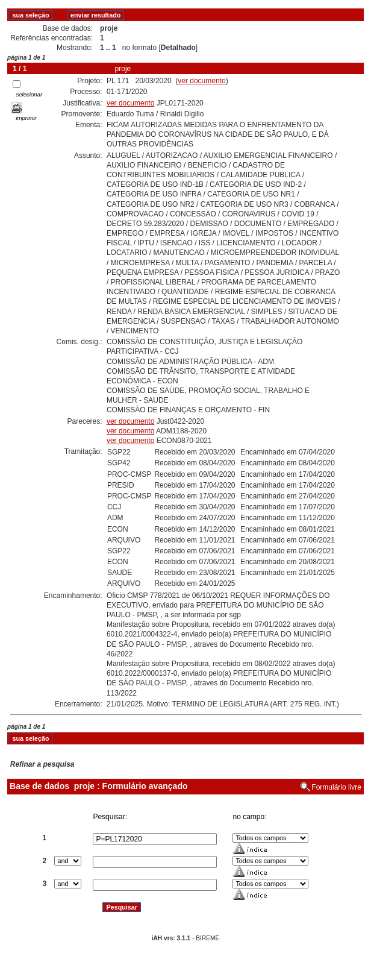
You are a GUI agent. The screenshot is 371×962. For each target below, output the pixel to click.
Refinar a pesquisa (42, 764)
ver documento (201, 81)
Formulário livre (336, 787)
